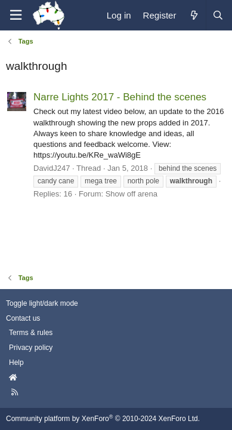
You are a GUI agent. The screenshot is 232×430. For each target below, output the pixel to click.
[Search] (218, 15)
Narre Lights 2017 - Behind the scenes (119, 97)
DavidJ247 (51, 168)
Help (16, 362)
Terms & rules (30, 332)
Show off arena (131, 193)
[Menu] (15, 15)
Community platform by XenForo (103, 418)
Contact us (23, 318)
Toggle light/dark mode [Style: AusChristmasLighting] (42, 303)
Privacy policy (30, 347)
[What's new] (193, 15)
